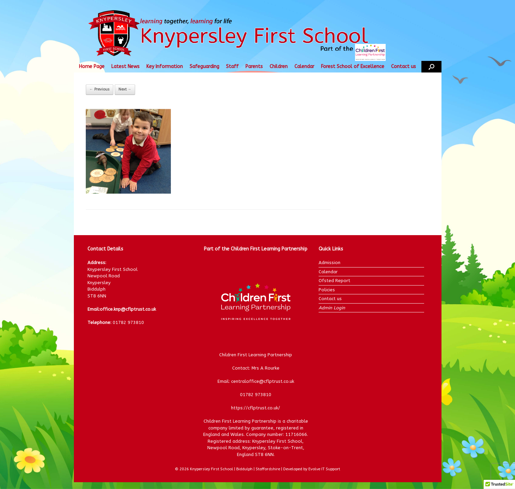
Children (279, 66)
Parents (254, 66)
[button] (431, 66)
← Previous (100, 89)
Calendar (304, 66)
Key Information (164, 66)
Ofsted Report (334, 280)
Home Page (91, 66)
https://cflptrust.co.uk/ (255, 407)
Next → (124, 89)
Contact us (403, 66)
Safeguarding (204, 66)
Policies (327, 289)
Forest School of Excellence (352, 66)
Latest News (125, 66)
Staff (232, 66)
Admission (329, 262)
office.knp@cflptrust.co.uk (128, 309)
